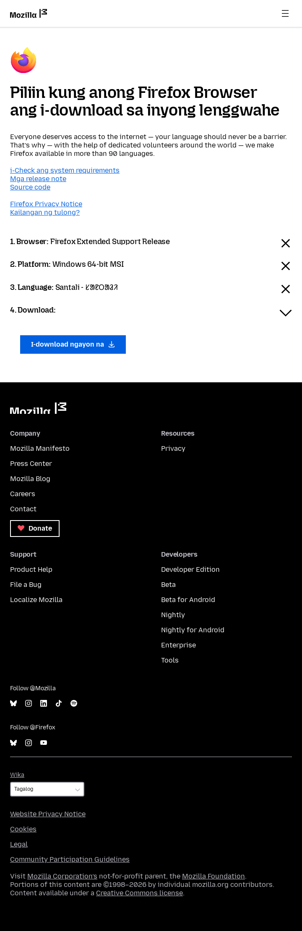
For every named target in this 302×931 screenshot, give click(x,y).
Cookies (23, 829)
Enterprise (178, 645)
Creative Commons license (139, 893)
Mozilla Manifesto (40, 448)
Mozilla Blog (30, 479)
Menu (285, 13)
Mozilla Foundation (213, 876)
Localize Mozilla (36, 600)
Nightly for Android (192, 630)
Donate (35, 528)
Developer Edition (190, 569)
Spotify (73, 703)
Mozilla (38, 408)
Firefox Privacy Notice (46, 204)
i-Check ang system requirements (65, 170)
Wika (17, 774)
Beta (168, 585)
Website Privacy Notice (48, 814)
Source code (30, 187)
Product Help (31, 569)
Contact (23, 509)
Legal (19, 844)
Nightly (173, 615)
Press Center (31, 464)
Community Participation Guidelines (70, 859)
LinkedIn (43, 703)
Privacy (173, 448)
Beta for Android (188, 600)
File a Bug (26, 585)
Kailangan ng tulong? (45, 212)
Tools (170, 660)
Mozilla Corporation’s (62, 876)
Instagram (28, 703)
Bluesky (13, 703)
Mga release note (38, 179)
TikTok (58, 703)
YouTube (43, 743)
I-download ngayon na (73, 344)
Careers (22, 494)
